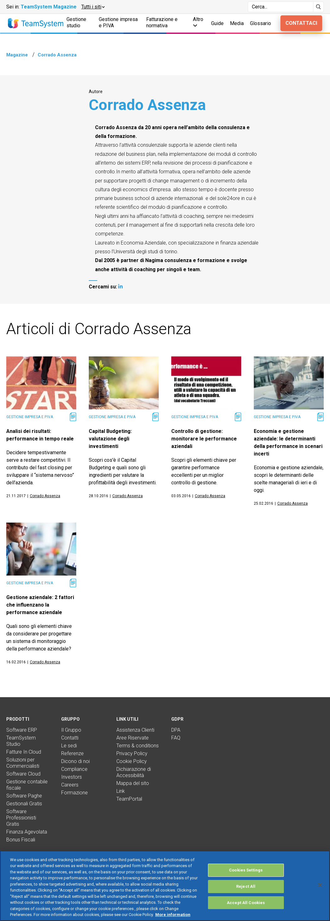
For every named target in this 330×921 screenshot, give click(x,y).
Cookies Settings (246, 870)
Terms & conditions (137, 746)
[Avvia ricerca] (318, 7)
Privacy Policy (131, 753)
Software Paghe (24, 796)
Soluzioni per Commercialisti (22, 763)
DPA (175, 730)
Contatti (69, 738)
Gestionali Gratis (24, 804)
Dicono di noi (75, 761)
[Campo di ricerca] (280, 7)
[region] (165, 885)
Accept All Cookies (246, 902)
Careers (69, 785)
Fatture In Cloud (23, 752)
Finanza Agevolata (26, 832)
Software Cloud (23, 774)
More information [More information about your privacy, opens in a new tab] (172, 914)
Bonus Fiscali (20, 840)
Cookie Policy (131, 761)
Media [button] (237, 23)
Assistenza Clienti (135, 730)
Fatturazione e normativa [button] (162, 22)
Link (120, 791)
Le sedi (69, 746)
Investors (71, 777)
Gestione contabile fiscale (27, 785)
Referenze (72, 753)
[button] (92, 7)
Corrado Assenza (45, 496)
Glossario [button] (260, 23)
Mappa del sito (132, 783)
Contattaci (301, 23)
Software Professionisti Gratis (21, 817)
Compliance (74, 769)
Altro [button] (198, 22)
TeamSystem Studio (21, 741)
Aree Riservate (132, 738)
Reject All (245, 886)
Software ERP (21, 730)
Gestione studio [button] (76, 22)
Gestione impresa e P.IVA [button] (118, 22)
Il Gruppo (71, 730)
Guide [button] (217, 23)
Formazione (74, 793)
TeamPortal (129, 799)
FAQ (175, 738)
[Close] (320, 885)
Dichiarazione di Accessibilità (133, 772)
